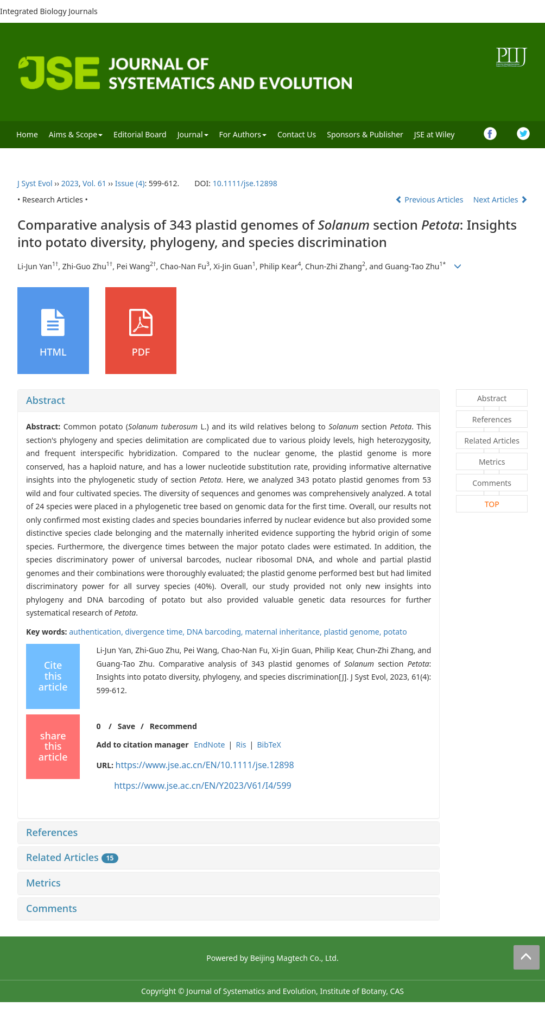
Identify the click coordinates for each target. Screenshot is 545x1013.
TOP (492, 504)
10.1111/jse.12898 (245, 183)
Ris (241, 744)
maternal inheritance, (284, 631)
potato (395, 631)
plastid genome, (353, 631)
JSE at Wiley (434, 134)
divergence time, (155, 631)
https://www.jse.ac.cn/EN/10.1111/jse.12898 (205, 765)
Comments (51, 908)
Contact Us (296, 134)
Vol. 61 (94, 183)
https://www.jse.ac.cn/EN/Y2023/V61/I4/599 (202, 786)
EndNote (209, 744)
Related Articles (72, 857)
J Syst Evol (35, 183)
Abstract (45, 400)
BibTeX (269, 744)
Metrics (43, 882)
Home (27, 134)
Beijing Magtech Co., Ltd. (294, 958)
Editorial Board (140, 134)
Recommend (173, 726)
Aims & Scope (76, 134)
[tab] (228, 400)
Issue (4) (130, 183)
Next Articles (500, 199)
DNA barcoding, (216, 631)
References (52, 832)
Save (126, 726)
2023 (70, 183)
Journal (193, 134)
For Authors (243, 134)
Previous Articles (430, 199)
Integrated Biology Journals (49, 11)
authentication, (97, 631)
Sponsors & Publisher (365, 134)
